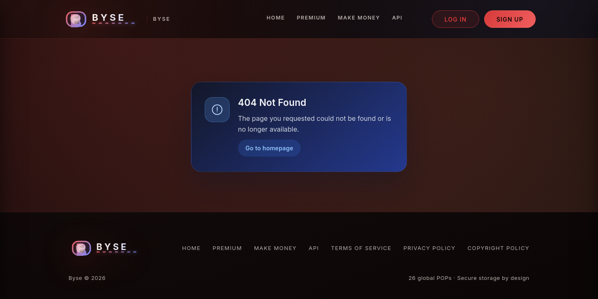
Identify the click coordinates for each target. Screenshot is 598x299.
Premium (311, 18)
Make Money (359, 18)
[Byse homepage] (116, 19)
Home (276, 18)
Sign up (509, 19)
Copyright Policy (498, 248)
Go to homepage (269, 148)
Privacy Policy (430, 248)
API (397, 18)
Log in (455, 19)
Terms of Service (361, 248)
